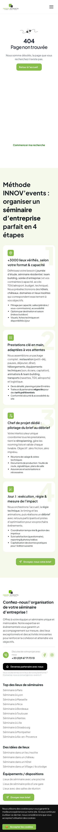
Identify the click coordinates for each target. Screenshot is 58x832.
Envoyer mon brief (18, 797)
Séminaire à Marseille (15, 699)
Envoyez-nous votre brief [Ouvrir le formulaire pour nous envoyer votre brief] (35, 561)
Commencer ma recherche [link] (29, 145)
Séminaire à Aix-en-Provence (20, 736)
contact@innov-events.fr (30, 675)
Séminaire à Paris (12, 690)
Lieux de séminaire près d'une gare (23, 783)
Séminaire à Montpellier (16, 732)
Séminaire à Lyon (13, 694)
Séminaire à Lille (12, 722)
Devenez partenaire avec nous (24, 666)
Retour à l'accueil (28, 67)
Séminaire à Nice (13, 704)
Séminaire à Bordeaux (15, 708)
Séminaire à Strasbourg (16, 727)
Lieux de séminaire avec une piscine (24, 779)
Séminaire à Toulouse (15, 713)
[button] (51, 7)
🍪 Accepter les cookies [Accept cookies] (19, 826)
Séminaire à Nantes (14, 718)
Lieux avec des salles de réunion (21, 788)
